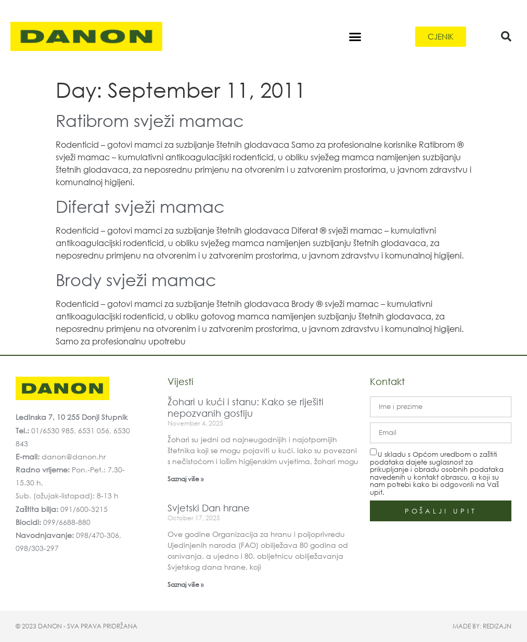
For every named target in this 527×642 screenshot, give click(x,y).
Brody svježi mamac (136, 279)
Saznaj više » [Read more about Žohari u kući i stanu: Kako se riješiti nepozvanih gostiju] (185, 478)
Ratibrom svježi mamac (150, 120)
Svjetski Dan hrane (209, 507)
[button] (355, 36)
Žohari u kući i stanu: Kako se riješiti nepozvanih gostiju (246, 407)
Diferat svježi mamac (140, 206)
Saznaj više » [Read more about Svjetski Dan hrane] (185, 584)
